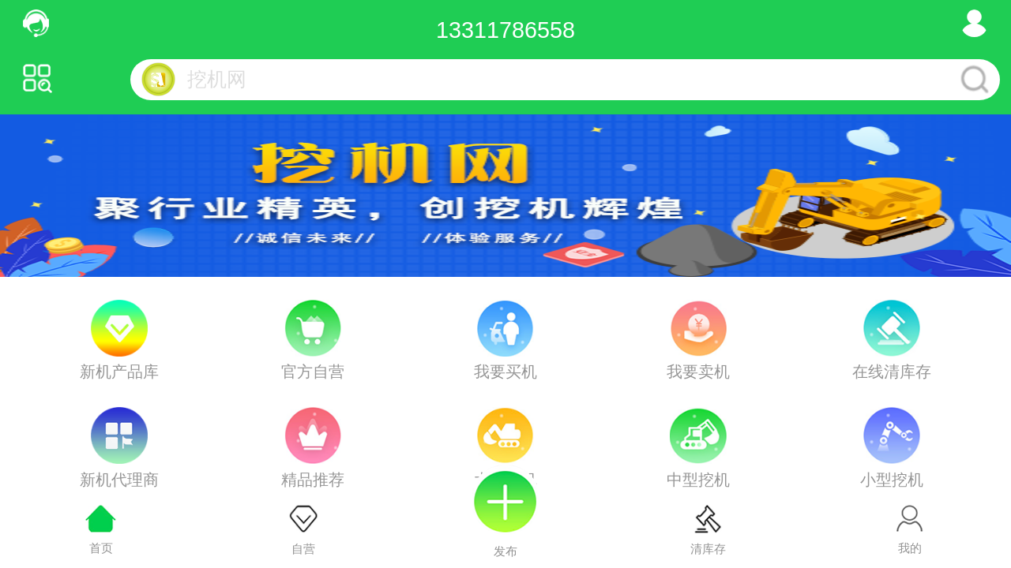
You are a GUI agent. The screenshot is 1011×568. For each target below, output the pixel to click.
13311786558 (505, 30)
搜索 (975, 79)
